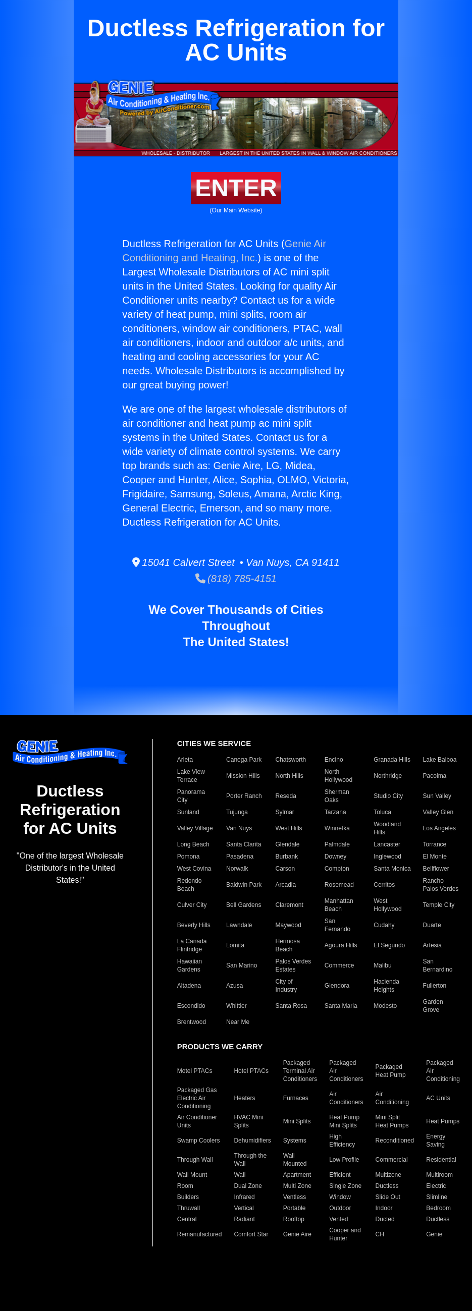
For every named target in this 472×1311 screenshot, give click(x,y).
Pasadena (239, 856)
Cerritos (384, 884)
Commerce (339, 965)
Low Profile (344, 1159)
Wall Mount (192, 1174)
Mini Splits (297, 1121)
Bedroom (438, 1208)
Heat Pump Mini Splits (344, 1121)
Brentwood (191, 1021)
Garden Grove (433, 1005)
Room (185, 1185)
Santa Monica (392, 868)
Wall (239, 1174)
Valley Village (195, 828)
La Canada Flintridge (192, 945)
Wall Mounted (295, 1159)
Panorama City (191, 796)
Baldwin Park (243, 884)
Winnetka (337, 828)
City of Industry (286, 985)
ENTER (236, 188)
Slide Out (388, 1197)
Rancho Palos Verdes (441, 884)
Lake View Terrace (191, 775)
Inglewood (387, 856)
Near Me (237, 1021)
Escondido (191, 1005)
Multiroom (439, 1174)
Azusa (234, 985)
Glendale (287, 844)
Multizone (388, 1174)
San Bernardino (438, 965)
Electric (436, 1185)
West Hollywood (387, 905)
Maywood (288, 925)
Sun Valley (437, 796)
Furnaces (295, 1098)
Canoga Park (243, 759)
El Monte (435, 856)
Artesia (432, 945)
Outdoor (340, 1208)
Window (340, 1197)
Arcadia (285, 884)
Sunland (188, 812)
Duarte (432, 925)
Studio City (388, 796)
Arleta (185, 759)
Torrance (435, 844)
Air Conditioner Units (197, 1121)
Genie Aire (297, 1234)
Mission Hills (243, 775)
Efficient (339, 1174)
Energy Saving (435, 1140)
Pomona (188, 856)
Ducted (385, 1219)
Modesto (385, 1005)
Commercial (392, 1159)
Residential (441, 1159)
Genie (434, 1234)
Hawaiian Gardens (189, 965)
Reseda (285, 796)
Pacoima (435, 775)
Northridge (388, 775)
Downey (335, 856)
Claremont (289, 904)
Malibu (382, 965)
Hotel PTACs (251, 1070)
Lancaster (387, 844)
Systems (294, 1140)
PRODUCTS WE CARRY (220, 1046)
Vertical (243, 1208)
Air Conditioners (346, 1098)
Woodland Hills (387, 828)
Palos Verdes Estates (293, 965)
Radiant (244, 1219)
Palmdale (337, 844)
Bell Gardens (243, 904)
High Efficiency (342, 1140)
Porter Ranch (244, 796)
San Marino (241, 965)
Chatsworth (290, 759)
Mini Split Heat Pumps (392, 1121)
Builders (188, 1197)
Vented (338, 1219)
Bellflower (436, 868)
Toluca (382, 812)
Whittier (236, 1005)
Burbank (286, 856)
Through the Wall (250, 1159)
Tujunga (237, 812)
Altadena (189, 985)
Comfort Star (251, 1234)
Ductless (387, 1185)
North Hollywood (338, 775)
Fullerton (435, 985)
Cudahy (384, 925)
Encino (334, 759)
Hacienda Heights (386, 985)
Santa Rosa (291, 1005)
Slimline (436, 1197)
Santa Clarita (243, 844)
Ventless (294, 1197)
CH (380, 1234)
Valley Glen (438, 812)
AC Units (438, 1098)
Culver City (192, 904)
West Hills (288, 828)
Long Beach (193, 844)
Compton (337, 868)
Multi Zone (297, 1185)
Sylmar (284, 812)
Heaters (244, 1098)
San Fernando (337, 925)
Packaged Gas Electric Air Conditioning (197, 1098)
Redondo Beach (189, 884)
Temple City (439, 904)
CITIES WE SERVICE (214, 743)
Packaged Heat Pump (391, 1070)
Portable (294, 1208)
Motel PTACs (195, 1070)
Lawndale (239, 925)
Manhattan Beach (339, 905)
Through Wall (195, 1159)
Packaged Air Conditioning (443, 1070)
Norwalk (237, 868)
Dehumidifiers (252, 1140)
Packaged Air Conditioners (346, 1070)
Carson (285, 868)
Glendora (337, 985)
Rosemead (339, 884)
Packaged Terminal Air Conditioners (300, 1070)
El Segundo (389, 945)
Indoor (384, 1208)
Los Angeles (439, 828)
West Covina (194, 868)
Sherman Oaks (337, 796)
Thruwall (188, 1208)
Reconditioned (395, 1140)
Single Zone (345, 1185)
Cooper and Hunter (345, 1234)
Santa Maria (341, 1005)
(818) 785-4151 (236, 578)
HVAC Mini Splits (248, 1121)
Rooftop (293, 1219)
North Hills (289, 775)
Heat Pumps (442, 1121)
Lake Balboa (440, 759)
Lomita (235, 945)
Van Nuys (239, 828)
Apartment (297, 1174)
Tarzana (335, 812)
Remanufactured (199, 1234)
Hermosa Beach (287, 945)
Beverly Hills (194, 925)
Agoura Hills (341, 945)
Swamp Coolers (198, 1140)
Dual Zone (247, 1185)
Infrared (244, 1197)
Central (187, 1219)
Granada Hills (392, 759)
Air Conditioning (392, 1098)
